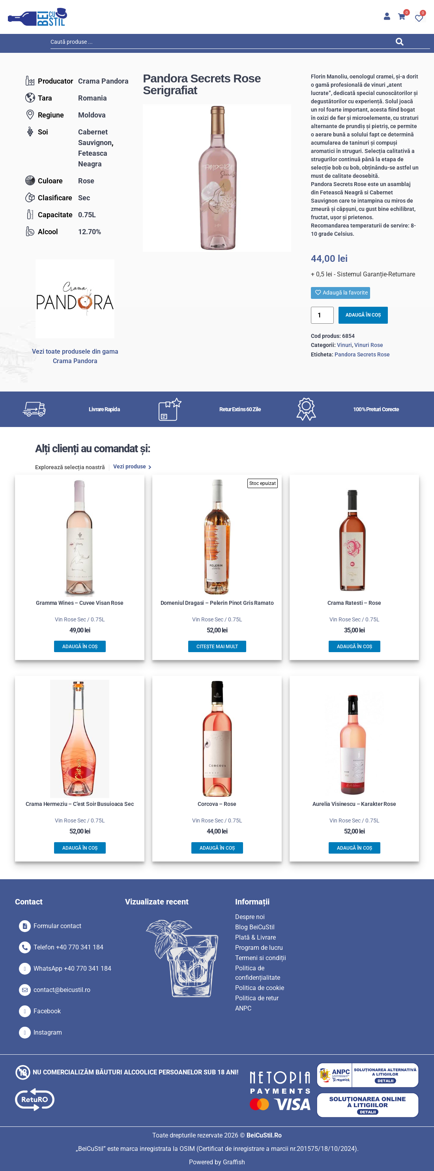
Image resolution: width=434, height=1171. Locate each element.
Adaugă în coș (363, 315)
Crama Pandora (103, 81)
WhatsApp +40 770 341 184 (72, 968)
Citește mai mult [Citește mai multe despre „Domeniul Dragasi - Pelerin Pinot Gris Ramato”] (217, 646)
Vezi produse (129, 467)
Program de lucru (259, 947)
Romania (92, 98)
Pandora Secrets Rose (362, 354)
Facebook (47, 1011)
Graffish (234, 1162)
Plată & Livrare (255, 937)
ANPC (243, 1008)
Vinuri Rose (368, 345)
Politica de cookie (259, 988)
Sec (84, 198)
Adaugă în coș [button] (79, 646)
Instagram (48, 1032)
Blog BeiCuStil (255, 927)
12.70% (89, 231)
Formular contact (57, 926)
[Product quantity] (322, 315)
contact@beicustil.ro (62, 990)
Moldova (92, 115)
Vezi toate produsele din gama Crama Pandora (75, 356)
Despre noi (250, 917)
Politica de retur (257, 998)
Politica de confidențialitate (257, 972)
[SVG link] (37, 17)
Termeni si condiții (260, 958)
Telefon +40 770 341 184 (68, 947)
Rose (86, 181)
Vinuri (344, 345)
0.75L (87, 215)
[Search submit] (401, 43)
